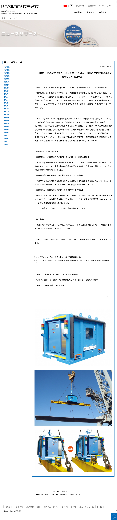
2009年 (7, 117)
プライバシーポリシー (106, 6)
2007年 (7, 123)
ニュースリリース (86, 506)
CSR (113, 12)
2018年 (7, 90)
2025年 (7, 70)
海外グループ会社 (69, 506)
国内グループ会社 (51, 506)
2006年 (7, 126)
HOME (3, 18)
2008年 (7, 120)
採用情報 (100, 506)
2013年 (7, 105)
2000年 (7, 144)
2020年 (7, 84)
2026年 (7, 67)
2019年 (7, 87)
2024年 (7, 73)
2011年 (7, 111)
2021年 (7, 82)
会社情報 (78, 12)
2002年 (7, 138)
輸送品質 (102, 12)
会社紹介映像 (80, 6)
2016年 (7, 96)
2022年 (7, 79)
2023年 (7, 76)
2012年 (7, 108)
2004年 (7, 132)
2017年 (7, 93)
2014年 (7, 102)
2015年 (7, 99)
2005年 (7, 129)
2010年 (7, 114)
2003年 (7, 135)
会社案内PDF (92, 6)
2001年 (7, 141)
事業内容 (90, 12)
